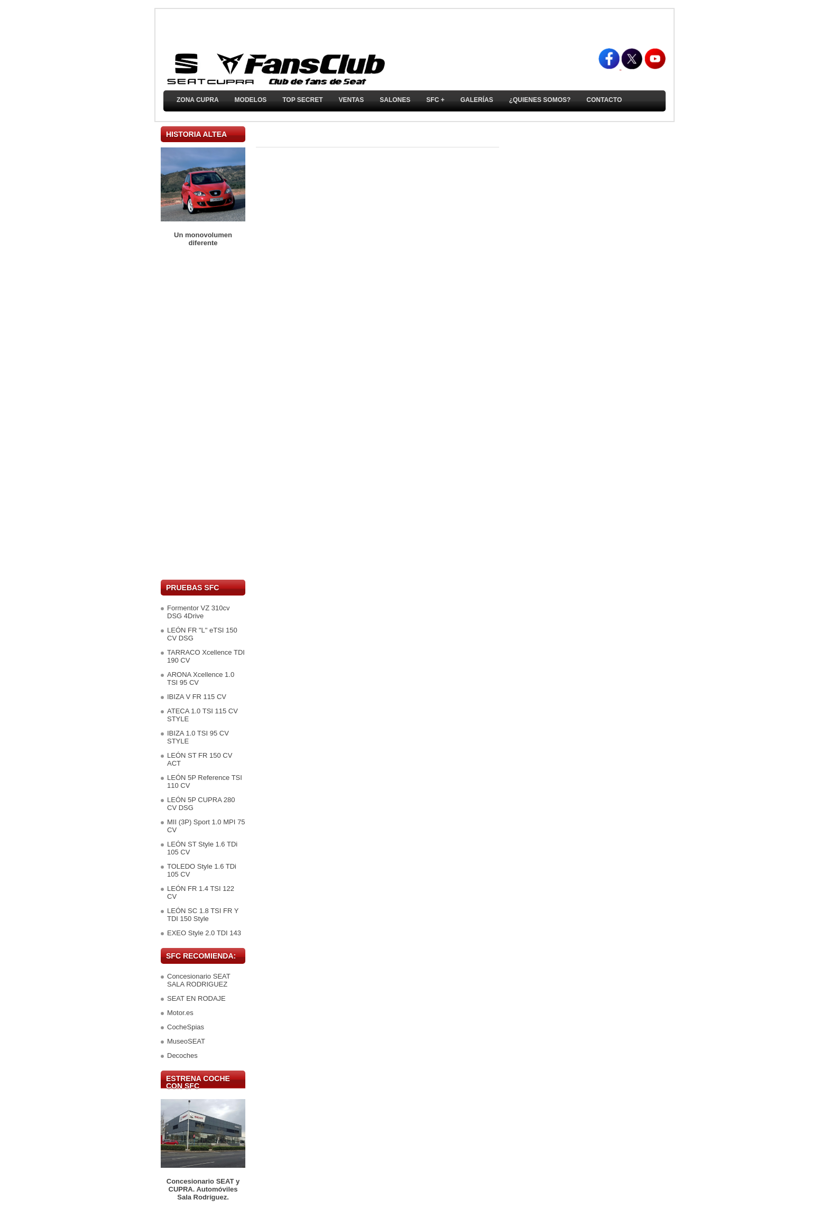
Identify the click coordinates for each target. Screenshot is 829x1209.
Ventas (351, 100)
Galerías (476, 100)
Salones (395, 100)
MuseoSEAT (186, 1041)
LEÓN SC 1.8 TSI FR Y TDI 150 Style (202, 915)
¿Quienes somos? (540, 100)
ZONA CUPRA (198, 100)
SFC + (435, 100)
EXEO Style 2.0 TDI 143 (204, 933)
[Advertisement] (203, 413)
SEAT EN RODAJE (196, 998)
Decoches (182, 1055)
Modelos (251, 100)
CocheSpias (185, 1027)
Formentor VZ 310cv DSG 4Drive (198, 612)
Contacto (604, 100)
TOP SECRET (302, 100)
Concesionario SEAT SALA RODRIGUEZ (198, 980)
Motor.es (180, 1013)
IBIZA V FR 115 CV (196, 697)
